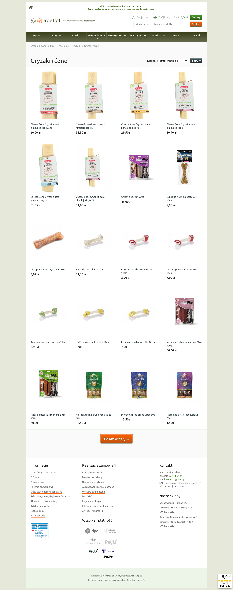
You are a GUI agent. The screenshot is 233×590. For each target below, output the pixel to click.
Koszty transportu (92, 472)
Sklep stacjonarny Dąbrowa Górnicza (50, 496)
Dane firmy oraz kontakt (44, 472)
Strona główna (39, 46)
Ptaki (76, 35)
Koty (56, 35)
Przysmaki (63, 46)
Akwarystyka (116, 35)
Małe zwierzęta (96, 37)
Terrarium (157, 35)
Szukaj (196, 24)
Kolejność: (152, 60)
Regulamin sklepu (91, 501)
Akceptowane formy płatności (98, 487)
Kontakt (197, 35)
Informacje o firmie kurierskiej (98, 506)
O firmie (35, 477)
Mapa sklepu (37, 510)
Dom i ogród (137, 35)
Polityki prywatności (136, 580)
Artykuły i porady (40, 506)
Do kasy (196, 17)
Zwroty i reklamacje (92, 510)
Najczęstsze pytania (93, 482)
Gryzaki (76, 46)
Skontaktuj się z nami (172, 486)
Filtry (196, 60)
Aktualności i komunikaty (44, 501)
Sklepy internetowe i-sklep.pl (116, 576)
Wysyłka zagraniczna (93, 491)
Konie (177, 35)
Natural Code (38, 515)
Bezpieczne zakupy (92, 477)
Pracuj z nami (38, 482)
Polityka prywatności (42, 487)
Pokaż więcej (115, 439)
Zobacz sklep (168, 512)
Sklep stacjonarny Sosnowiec (46, 491)
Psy (36, 35)
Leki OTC (87, 496)
